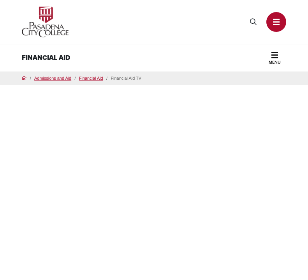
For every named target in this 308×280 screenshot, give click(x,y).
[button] (276, 22)
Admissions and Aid (52, 78)
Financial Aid (46, 58)
